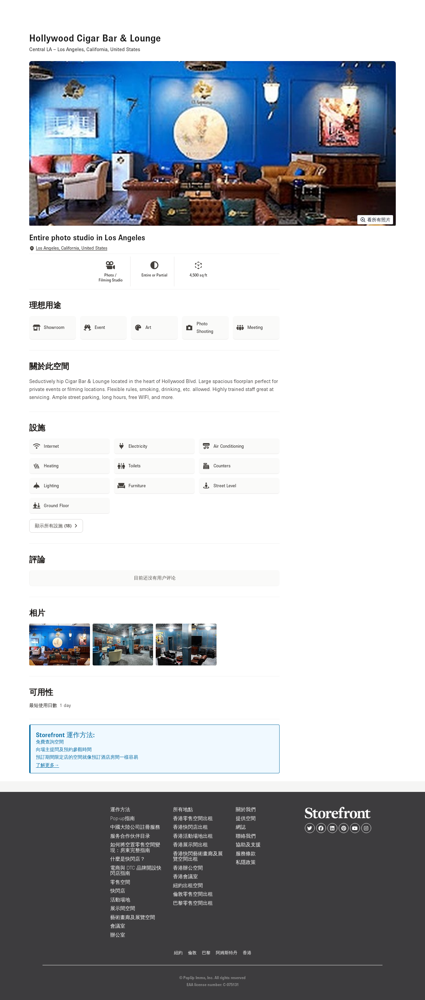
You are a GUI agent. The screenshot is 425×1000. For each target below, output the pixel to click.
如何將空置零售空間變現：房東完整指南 (135, 847)
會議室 (117, 926)
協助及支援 (248, 844)
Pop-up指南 (122, 818)
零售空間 (120, 882)
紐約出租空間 (188, 885)
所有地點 (183, 809)
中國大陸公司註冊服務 (135, 827)
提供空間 (246, 818)
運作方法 (120, 809)
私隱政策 (246, 862)
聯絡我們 (246, 836)
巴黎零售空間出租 (193, 903)
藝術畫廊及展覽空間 (132, 917)
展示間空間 (122, 908)
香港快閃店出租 (190, 827)
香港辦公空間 (188, 868)
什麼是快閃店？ (127, 859)
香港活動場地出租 (193, 836)
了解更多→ (47, 765)
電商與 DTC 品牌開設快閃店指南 (135, 870)
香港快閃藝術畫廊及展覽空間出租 (198, 856)
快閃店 (117, 890)
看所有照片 (375, 220)
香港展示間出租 (190, 844)
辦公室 (117, 935)
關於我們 (246, 809)
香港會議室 (185, 876)
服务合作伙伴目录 (130, 836)
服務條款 (246, 853)
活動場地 (120, 899)
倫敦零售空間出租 (193, 894)
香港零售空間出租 (193, 818)
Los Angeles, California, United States (71, 248)
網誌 (241, 827)
